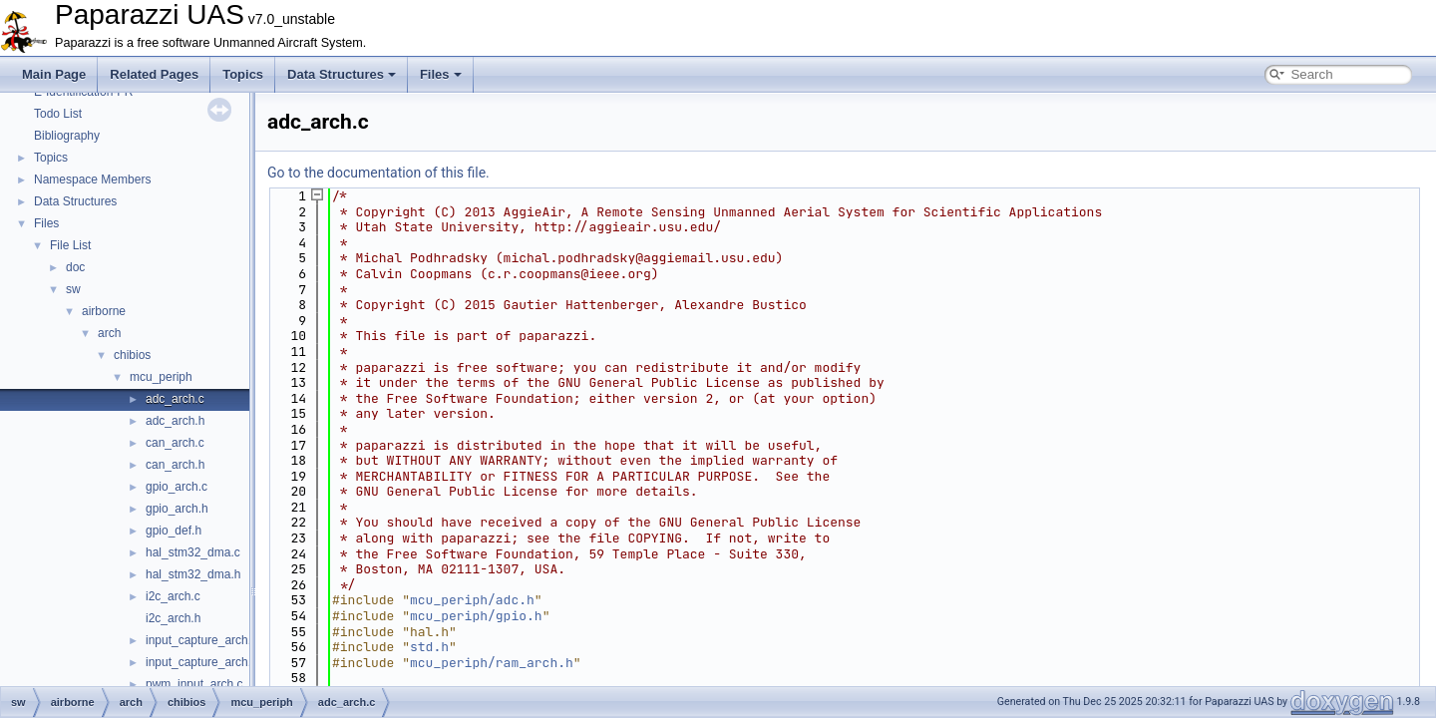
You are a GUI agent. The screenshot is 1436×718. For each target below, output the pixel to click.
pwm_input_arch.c (194, 684)
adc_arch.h (175, 421)
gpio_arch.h (177, 509)
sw (73, 289)
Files (441, 74)
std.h (429, 646)
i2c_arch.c (173, 596)
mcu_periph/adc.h (472, 599)
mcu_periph (161, 377)
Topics (242, 74)
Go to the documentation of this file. (378, 172)
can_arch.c (175, 443)
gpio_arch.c (176, 487)
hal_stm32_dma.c (193, 552)
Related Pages (154, 74)
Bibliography (67, 136)
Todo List (58, 114)
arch (109, 333)
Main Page (54, 74)
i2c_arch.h (173, 618)
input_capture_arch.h (202, 662)
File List (70, 245)
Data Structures (341, 74)
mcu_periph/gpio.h (476, 615)
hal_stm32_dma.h (193, 574)
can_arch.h (175, 465)
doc (75, 267)
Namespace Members (92, 179)
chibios (132, 355)
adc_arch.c (175, 399)
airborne (104, 311)
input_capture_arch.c (201, 640)
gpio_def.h (173, 531)
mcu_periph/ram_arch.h (491, 662)
